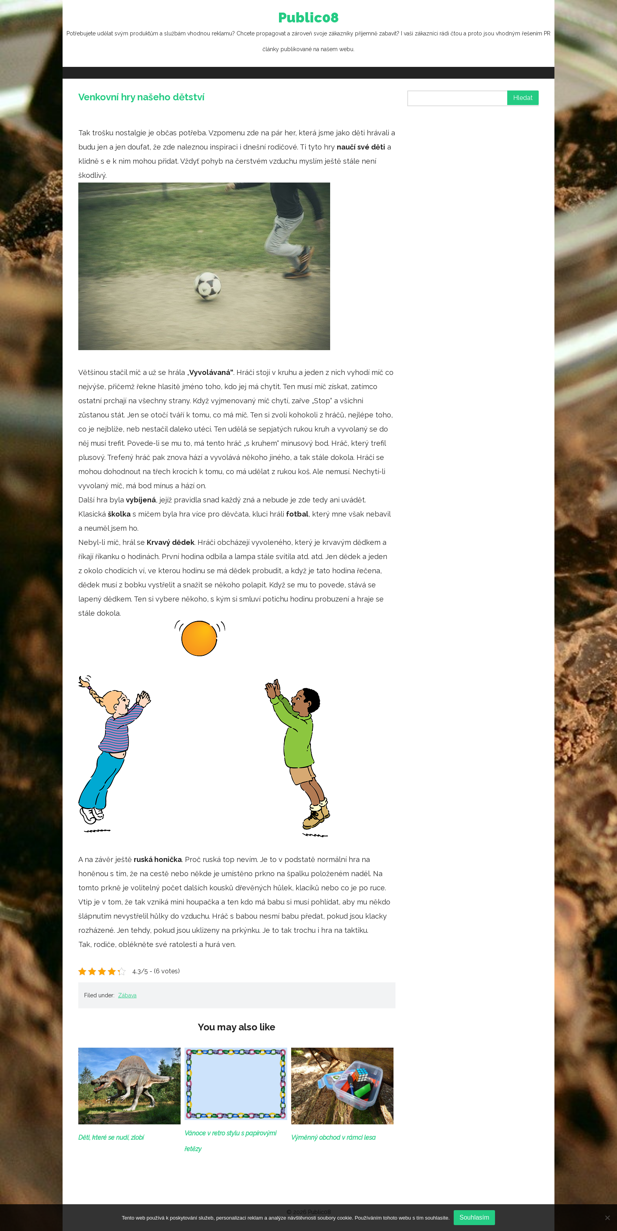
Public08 (308, 33)
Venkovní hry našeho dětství (141, 97)
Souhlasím (475, 1217)
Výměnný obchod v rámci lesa (333, 1137)
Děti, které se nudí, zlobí (111, 1137)
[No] (607, 1218)
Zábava (127, 995)
